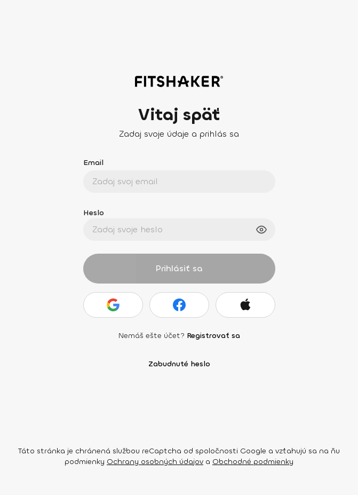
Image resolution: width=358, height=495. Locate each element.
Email (93, 163)
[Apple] (245, 305)
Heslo (93, 213)
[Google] (113, 305)
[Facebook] (179, 305)
